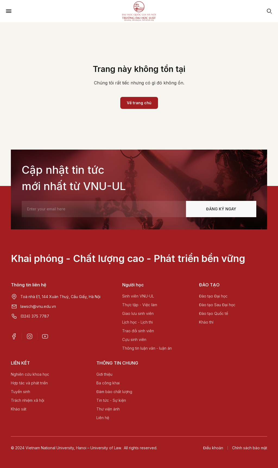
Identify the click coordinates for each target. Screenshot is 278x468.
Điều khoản (213, 447)
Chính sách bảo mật (249, 447)
